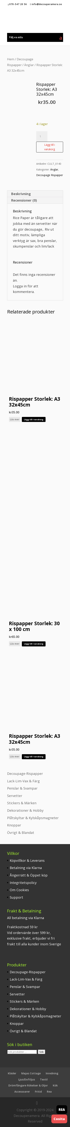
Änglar (29, 65)
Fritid (38, 1091)
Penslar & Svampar (22, 788)
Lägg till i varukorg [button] (33, 419)
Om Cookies (19, 890)
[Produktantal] (41, 136)
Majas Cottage (31, 1073)
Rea (49, 1091)
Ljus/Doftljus (26, 1079)
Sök (41, 1051)
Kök (55, 1085)
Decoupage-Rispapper (25, 773)
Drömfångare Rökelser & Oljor (28, 1085)
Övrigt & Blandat (20, 832)
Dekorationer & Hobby (25, 810)
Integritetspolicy (23, 882)
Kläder (12, 1073)
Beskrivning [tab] (21, 194)
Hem (10, 59)
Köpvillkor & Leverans (27, 860)
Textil (44, 1079)
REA (62, 1109)
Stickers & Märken (21, 803)
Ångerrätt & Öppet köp (29, 875)
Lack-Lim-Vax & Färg (23, 781)
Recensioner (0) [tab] (24, 200)
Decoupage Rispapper (49, 175)
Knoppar (14, 825)
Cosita (59, 1119)
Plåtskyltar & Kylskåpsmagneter (33, 818)
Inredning (52, 1073)
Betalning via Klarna (26, 867)
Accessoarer (22, 1091)
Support (16, 897)
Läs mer (14, 419)
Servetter (14, 795)
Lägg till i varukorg (49, 147)
